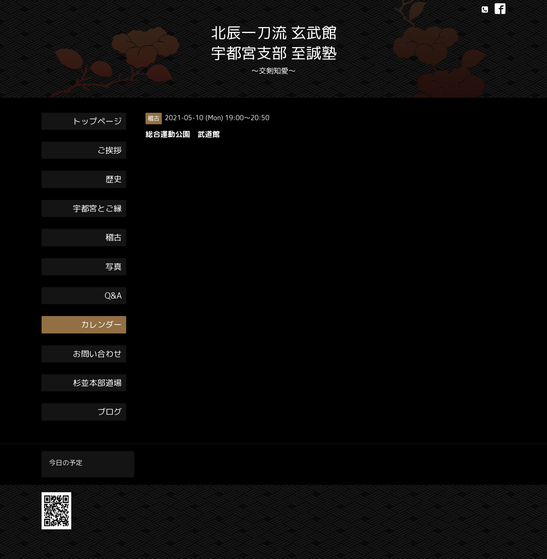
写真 (113, 266)
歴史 (113, 179)
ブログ (109, 411)
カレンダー (101, 324)
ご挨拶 (109, 150)
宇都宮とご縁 (97, 208)
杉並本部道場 (97, 382)
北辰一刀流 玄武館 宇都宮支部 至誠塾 (274, 42)
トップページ (97, 121)
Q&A (113, 295)
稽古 (113, 237)
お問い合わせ (97, 353)
